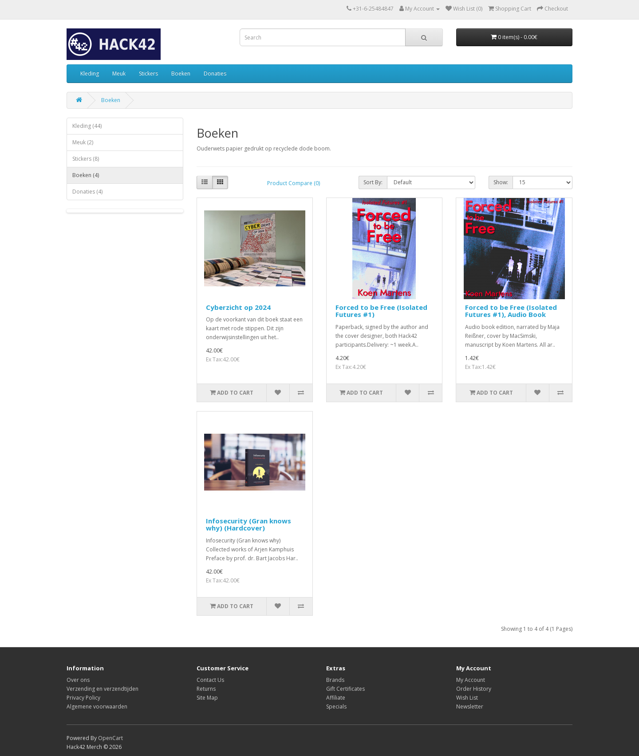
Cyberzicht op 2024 (238, 307)
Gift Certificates (345, 689)
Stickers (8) (85, 158)
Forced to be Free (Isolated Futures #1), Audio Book (511, 311)
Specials (336, 706)
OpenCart (110, 738)
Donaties (215, 73)
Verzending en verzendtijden (102, 689)
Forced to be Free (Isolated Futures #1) (381, 311)
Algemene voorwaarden (97, 706)
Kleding (89, 73)
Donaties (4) (87, 191)
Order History (473, 689)
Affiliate (335, 697)
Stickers (148, 73)
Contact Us (210, 680)
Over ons (78, 680)
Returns (206, 689)
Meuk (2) (82, 142)
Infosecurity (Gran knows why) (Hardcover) (248, 524)
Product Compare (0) (293, 183)
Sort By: (373, 182)
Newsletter (469, 706)
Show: (500, 182)
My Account (470, 680)
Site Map (207, 697)
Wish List (467, 697)
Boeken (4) (85, 175)
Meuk (119, 73)
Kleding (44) (87, 126)
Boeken (180, 73)
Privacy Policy (83, 697)
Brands (335, 680)
